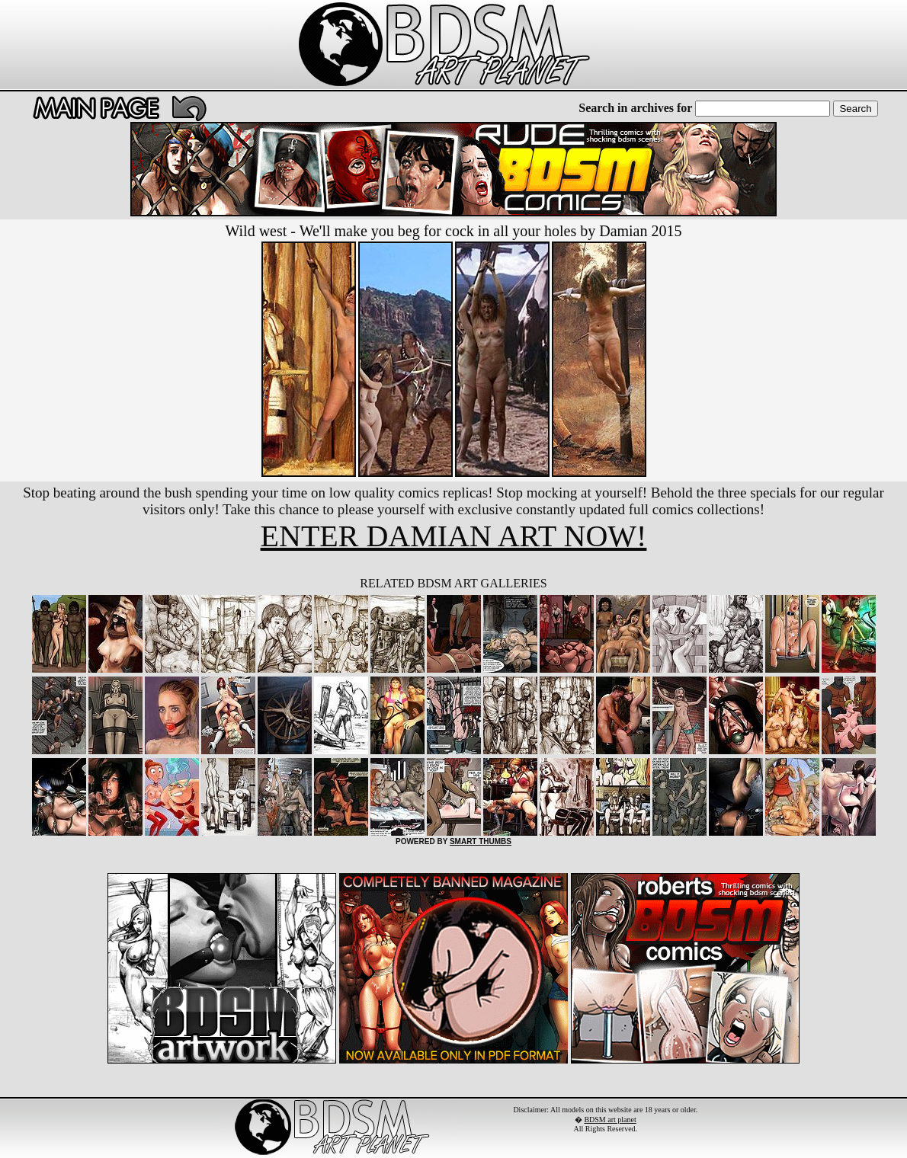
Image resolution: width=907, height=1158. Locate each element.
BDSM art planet (610, 1119)
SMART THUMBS (480, 841)
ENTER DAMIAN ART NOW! (454, 536)
